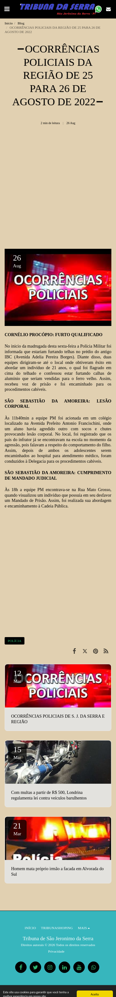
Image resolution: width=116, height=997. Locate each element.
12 (17, 676)
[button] (7, 9)
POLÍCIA (14, 641)
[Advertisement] (58, 189)
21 (17, 828)
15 (17, 752)
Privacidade (56, 951)
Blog (21, 23)
